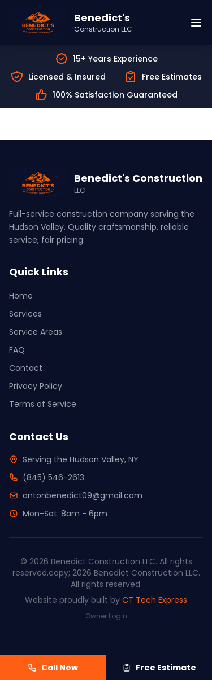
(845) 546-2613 (53, 477)
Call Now (53, 667)
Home (21, 295)
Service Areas (35, 331)
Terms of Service (42, 404)
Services (25, 313)
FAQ (17, 350)
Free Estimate (159, 667)
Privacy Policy (35, 386)
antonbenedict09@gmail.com (82, 495)
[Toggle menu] (196, 22)
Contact (25, 368)
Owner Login (106, 616)
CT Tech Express (154, 600)
